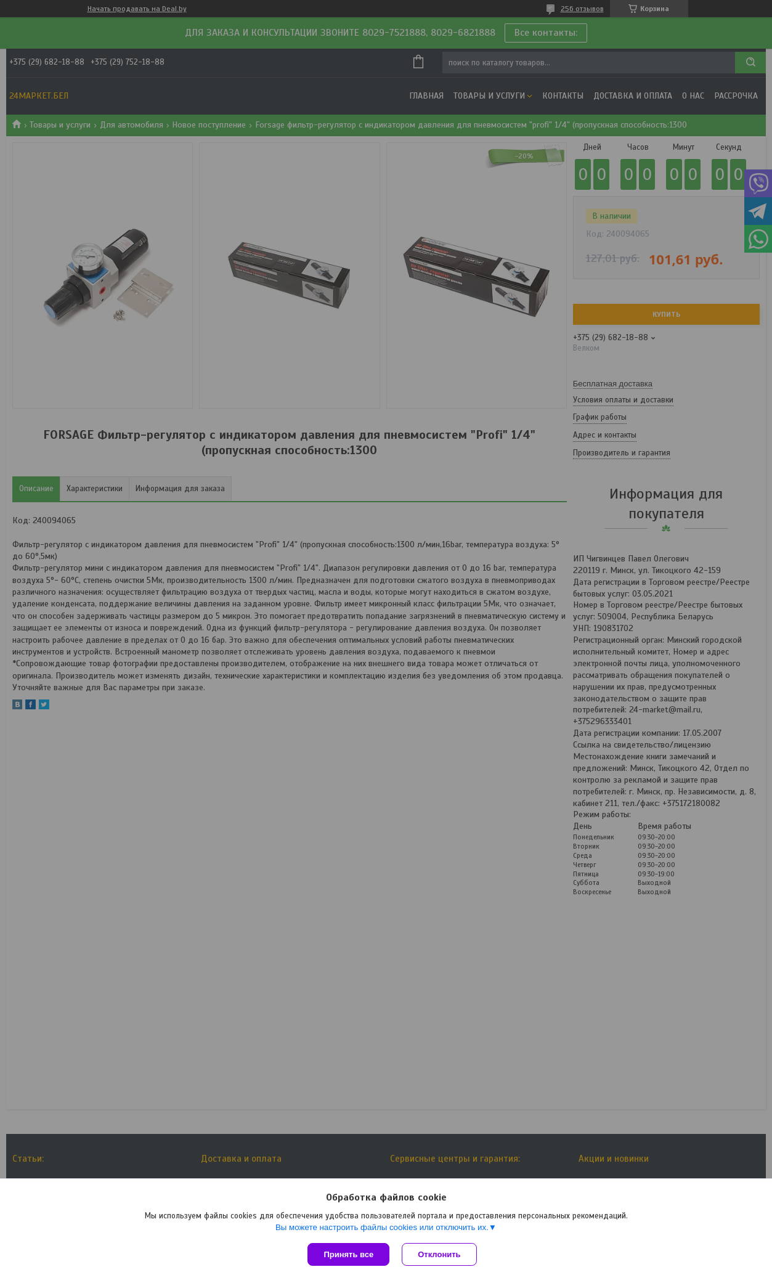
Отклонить (439, 1254)
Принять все (348, 1254)
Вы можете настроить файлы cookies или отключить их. (382, 1227)
